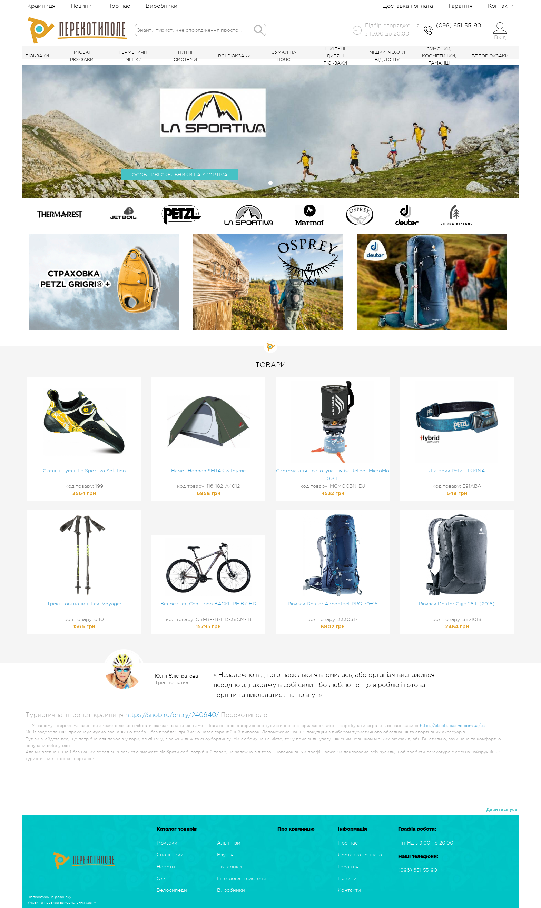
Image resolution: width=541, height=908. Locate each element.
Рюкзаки (37, 55)
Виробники (161, 6)
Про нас (118, 6)
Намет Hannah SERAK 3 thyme (208, 470)
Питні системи (185, 56)
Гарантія (460, 6)
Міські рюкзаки (82, 56)
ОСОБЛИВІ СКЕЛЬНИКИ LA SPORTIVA (180, 174)
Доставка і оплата (408, 6)
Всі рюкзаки (234, 55)
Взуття (225, 854)
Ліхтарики (229, 866)
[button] (34, 128)
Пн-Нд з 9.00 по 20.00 (425, 843)
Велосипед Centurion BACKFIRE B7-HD (208, 603)
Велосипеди (172, 890)
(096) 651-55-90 (417, 870)
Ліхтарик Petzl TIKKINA (457, 470)
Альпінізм (228, 843)
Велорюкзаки (490, 55)
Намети (166, 866)
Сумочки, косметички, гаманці (439, 56)
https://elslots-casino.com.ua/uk (452, 725)
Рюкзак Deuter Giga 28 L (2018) (457, 603)
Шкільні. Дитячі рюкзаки (335, 56)
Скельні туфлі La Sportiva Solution (84, 470)
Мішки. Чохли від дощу (387, 56)
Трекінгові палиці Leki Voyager (84, 603)
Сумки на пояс (283, 56)
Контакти (501, 6)
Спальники (170, 854)
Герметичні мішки (134, 56)
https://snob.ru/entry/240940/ (172, 714)
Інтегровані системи (241, 878)
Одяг (163, 878)
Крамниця (41, 6)
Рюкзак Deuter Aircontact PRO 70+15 (332, 603)
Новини (81, 6)
